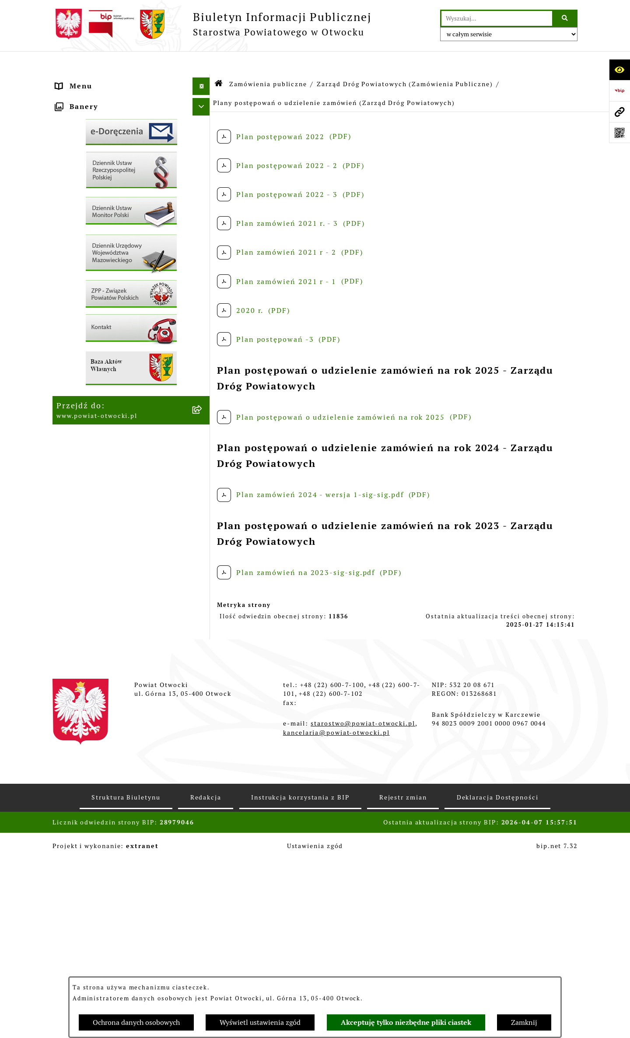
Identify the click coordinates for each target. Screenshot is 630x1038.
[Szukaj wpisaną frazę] (565, 18)
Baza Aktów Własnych (98, 479)
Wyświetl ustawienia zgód (260, 1022)
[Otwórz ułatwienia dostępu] (619, 69)
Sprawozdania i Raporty (102, 272)
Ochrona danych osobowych (136, 1022)
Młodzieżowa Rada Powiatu (109, 115)
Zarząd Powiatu (86, 97)
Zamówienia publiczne (100, 353)
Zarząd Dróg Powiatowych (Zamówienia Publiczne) (405, 60)
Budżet (69, 423)
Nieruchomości (85, 335)
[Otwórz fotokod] (619, 132)
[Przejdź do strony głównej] (211, 24)
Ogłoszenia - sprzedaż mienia (114, 255)
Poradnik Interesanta (97, 132)
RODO (67, 185)
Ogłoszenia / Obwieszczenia (111, 237)
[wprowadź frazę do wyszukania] (496, 18)
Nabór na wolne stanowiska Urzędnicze (110, 313)
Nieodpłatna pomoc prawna (109, 167)
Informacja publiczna (97, 202)
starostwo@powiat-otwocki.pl (363, 902)
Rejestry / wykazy (90, 290)
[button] (203, 116)
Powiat (69, 150)
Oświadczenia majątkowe (105, 405)
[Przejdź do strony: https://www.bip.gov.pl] (619, 90)
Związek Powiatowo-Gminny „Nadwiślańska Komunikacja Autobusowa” (111, 451)
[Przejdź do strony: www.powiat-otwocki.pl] (619, 111)
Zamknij (524, 1022)
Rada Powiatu (82, 80)
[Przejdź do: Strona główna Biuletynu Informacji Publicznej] (219, 61)
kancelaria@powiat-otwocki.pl (336, 911)
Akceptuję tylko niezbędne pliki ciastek (406, 1022)
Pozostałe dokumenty (98, 220)
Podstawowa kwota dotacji (107, 370)
